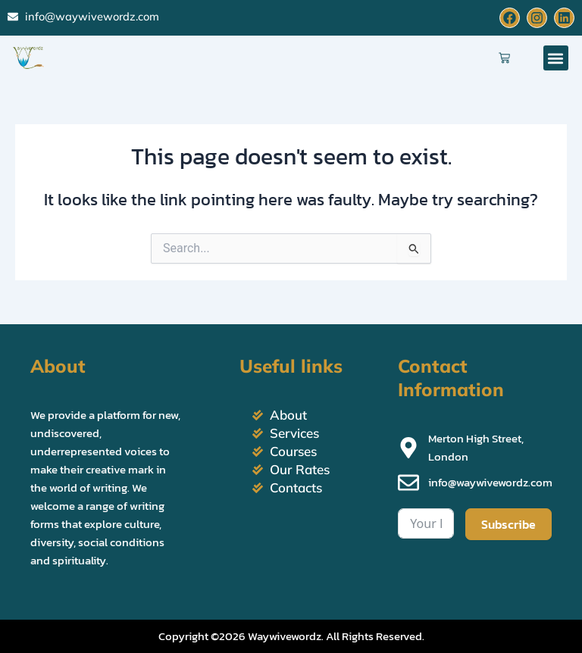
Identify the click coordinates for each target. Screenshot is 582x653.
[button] (555, 57)
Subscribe (508, 524)
